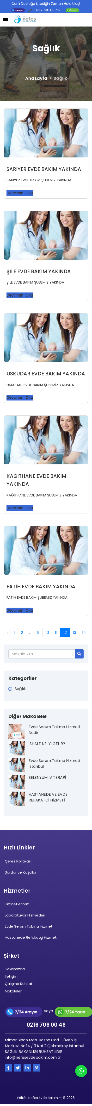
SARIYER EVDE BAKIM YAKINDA (43, 169)
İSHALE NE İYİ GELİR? (47, 743)
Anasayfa (36, 78)
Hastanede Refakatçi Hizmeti (31, 937)
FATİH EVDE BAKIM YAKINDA (40, 586)
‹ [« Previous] (7, 632)
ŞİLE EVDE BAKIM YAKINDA (38, 271)
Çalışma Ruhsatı (19, 983)
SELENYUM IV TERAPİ (47, 777)
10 (47, 632)
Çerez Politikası (18, 861)
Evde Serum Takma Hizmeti (29, 926)
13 (74, 632)
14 (84, 632)
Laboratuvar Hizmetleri (25, 915)
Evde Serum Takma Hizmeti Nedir (54, 729)
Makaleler (13, 991)
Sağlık (20, 689)
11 (56, 632)
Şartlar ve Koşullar (21, 872)
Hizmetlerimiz (17, 904)
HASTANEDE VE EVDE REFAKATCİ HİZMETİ (48, 797)
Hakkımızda (15, 968)
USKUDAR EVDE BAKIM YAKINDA (45, 373)
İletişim (11, 976)
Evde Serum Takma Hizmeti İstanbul (54, 763)
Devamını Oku (19, 193)
